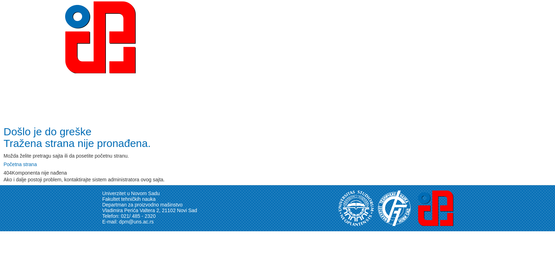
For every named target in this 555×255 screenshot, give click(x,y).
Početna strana (20, 164)
